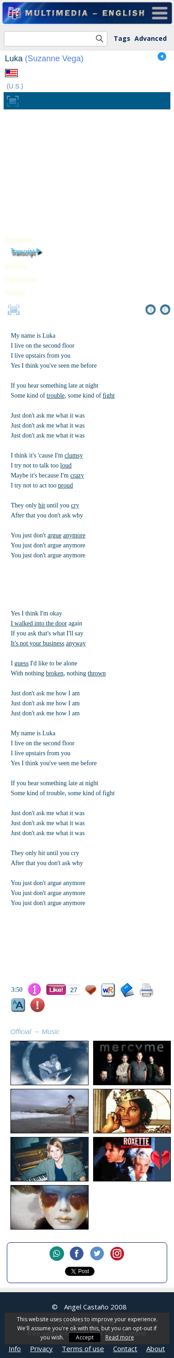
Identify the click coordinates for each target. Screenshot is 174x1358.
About (155, 1348)
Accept (85, 1337)
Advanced (150, 38)
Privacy (41, 1348)
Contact (125, 1348)
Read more (119, 1337)
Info (15, 1348)
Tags (122, 38)
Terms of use (83, 1348)
